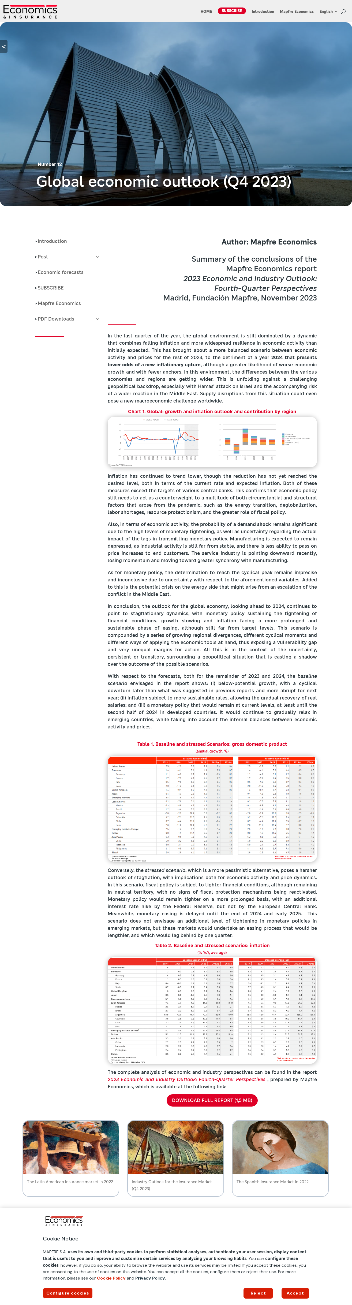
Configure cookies (67, 1293)
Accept (295, 1293)
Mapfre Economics (297, 12)
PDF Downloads (56, 319)
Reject (258, 1293)
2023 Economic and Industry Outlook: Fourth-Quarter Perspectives (186, 1079)
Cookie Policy (111, 1278)
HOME (206, 12)
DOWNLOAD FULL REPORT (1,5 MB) (212, 1100)
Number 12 (50, 164)
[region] (176, 1256)
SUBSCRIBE (232, 10)
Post (43, 257)
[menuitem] (329, 13)
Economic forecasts (61, 272)
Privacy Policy (150, 1278)
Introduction (263, 12)
